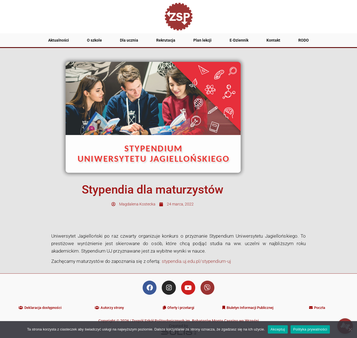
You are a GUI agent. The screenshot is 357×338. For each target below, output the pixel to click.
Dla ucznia (129, 40)
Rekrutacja (165, 40)
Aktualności (58, 40)
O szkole (94, 40)
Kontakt (273, 40)
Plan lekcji (202, 40)
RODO (303, 40)
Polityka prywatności (310, 329)
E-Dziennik (239, 40)
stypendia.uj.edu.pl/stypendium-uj (196, 261)
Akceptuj (278, 329)
